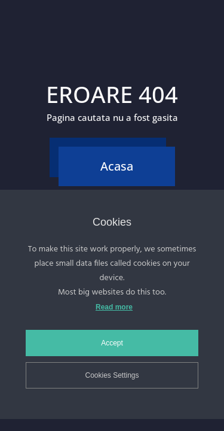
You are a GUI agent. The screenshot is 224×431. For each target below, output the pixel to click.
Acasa (116, 166)
